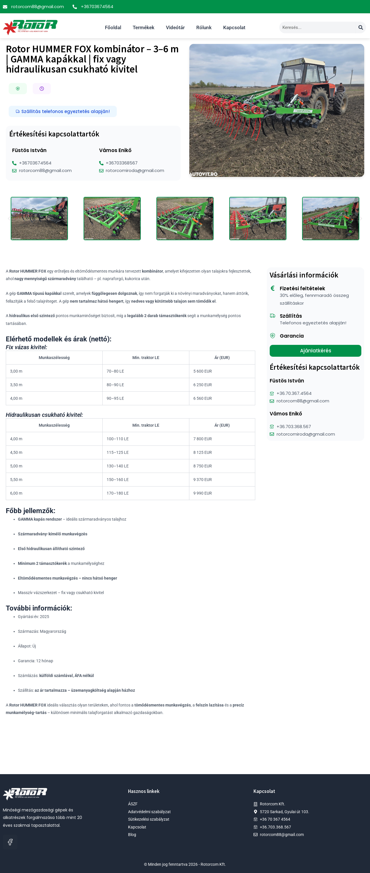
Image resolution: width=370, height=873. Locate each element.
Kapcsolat (234, 27)
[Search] (361, 27)
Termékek (143, 27)
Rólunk (204, 27)
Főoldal (113, 27)
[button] (18, 88)
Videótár (175, 27)
